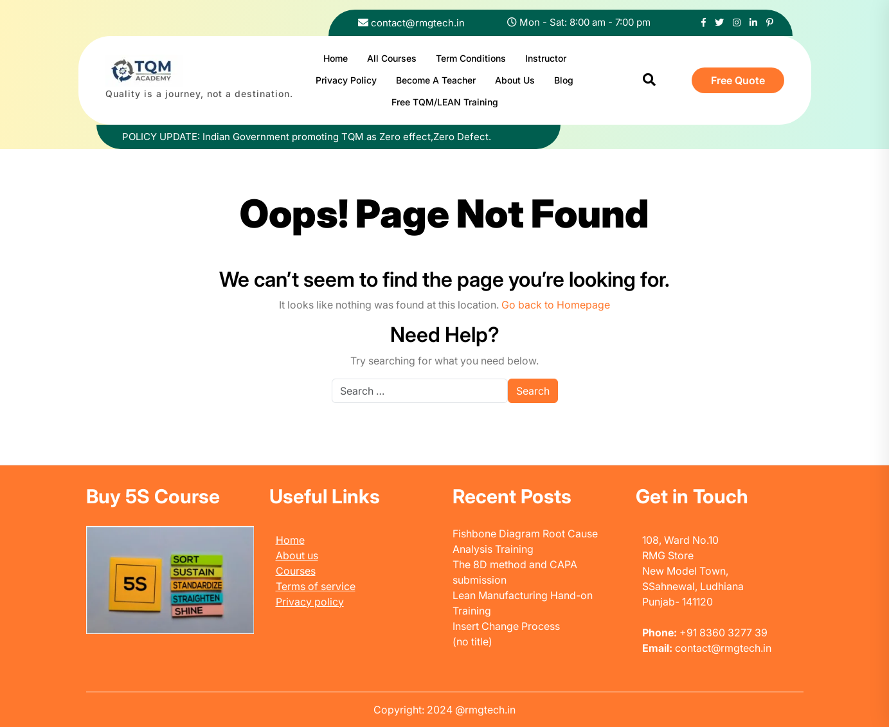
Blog (563, 80)
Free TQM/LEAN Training (444, 101)
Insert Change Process (506, 626)
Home (335, 58)
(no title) (472, 641)
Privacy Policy (346, 80)
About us (297, 555)
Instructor (545, 58)
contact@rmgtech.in (418, 23)
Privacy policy (310, 601)
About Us (515, 80)
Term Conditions (471, 58)
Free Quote (738, 80)
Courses (296, 570)
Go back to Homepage (555, 304)
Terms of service (315, 586)
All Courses (392, 58)
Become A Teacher (436, 80)
